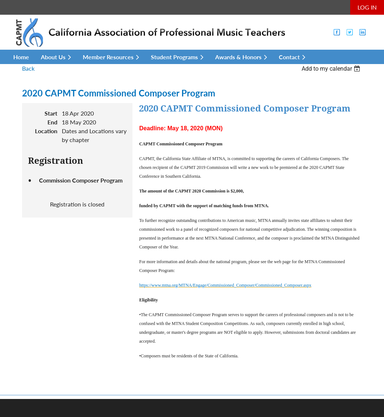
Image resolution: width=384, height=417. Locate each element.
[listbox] (332, 68)
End (52, 122)
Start (51, 113)
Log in (367, 7)
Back (28, 68)
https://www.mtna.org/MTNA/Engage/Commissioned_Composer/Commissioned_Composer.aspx (225, 285)
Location (46, 130)
